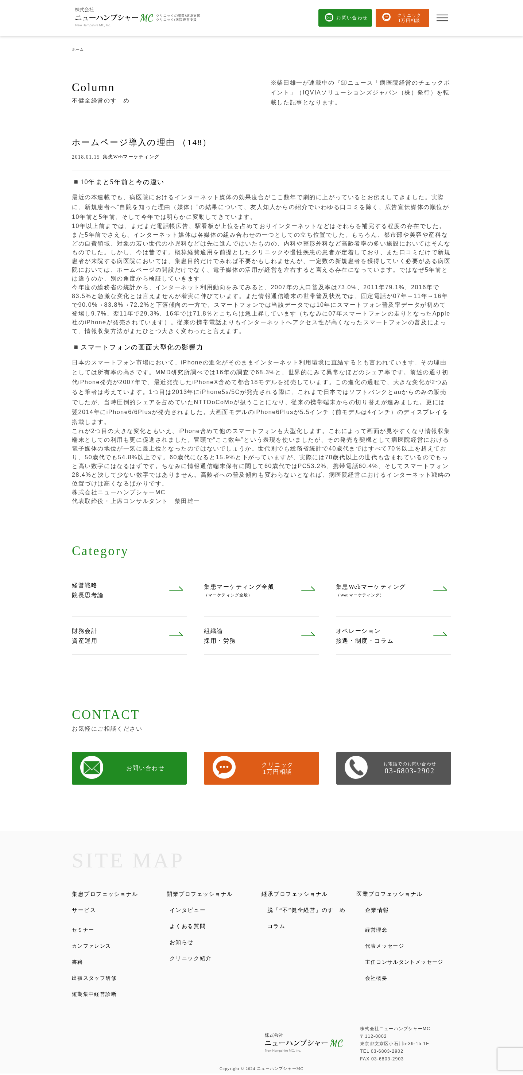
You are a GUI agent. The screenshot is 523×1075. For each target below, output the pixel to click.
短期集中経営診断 (97, 995)
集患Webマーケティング (131, 156)
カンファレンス (94, 947)
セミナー (84, 931)
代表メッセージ (387, 947)
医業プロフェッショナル (393, 894)
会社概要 (378, 988)
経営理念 (378, 931)
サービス (85, 910)
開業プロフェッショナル (204, 894)
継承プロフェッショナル (299, 894)
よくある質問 (190, 927)
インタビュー (190, 910)
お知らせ (183, 943)
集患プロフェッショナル (109, 894)
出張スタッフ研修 (97, 979)
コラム (277, 936)
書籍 (78, 963)
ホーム (78, 49)
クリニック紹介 (193, 960)
